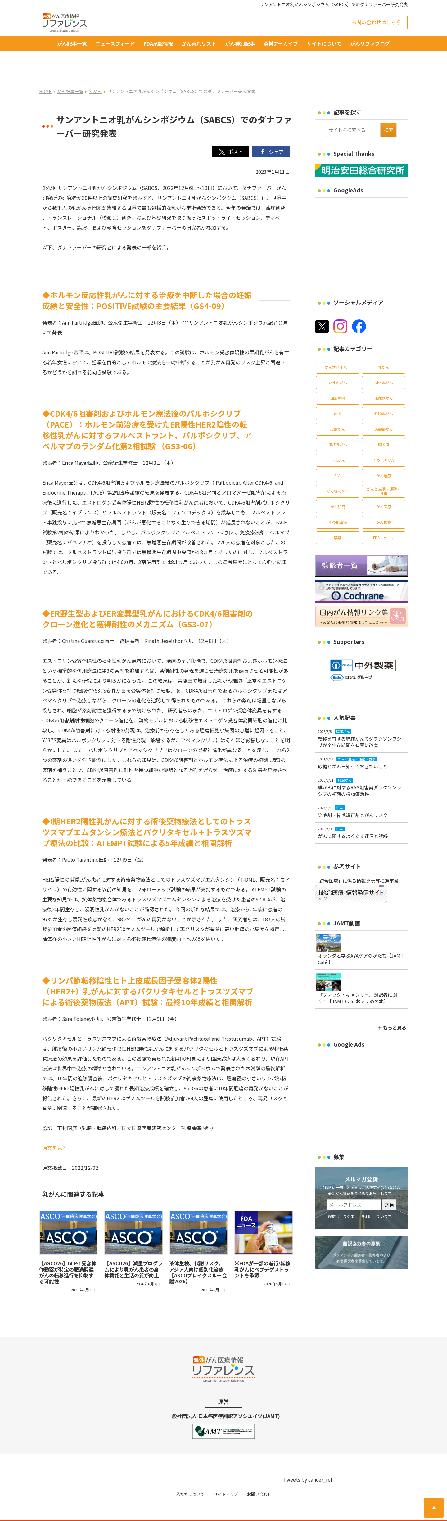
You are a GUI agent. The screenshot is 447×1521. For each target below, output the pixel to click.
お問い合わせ (259, 1474)
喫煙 (337, 517)
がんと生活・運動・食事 (383, 471)
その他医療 (337, 502)
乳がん (383, 347)
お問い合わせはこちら (376, 22)
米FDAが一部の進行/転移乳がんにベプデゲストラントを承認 (262, 1249)
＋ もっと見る (391, 1007)
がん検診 (383, 502)
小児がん (337, 440)
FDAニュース (383, 517)
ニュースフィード (115, 43)
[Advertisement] (367, 224)
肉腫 (337, 393)
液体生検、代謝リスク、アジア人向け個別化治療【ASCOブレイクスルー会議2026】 (198, 1252)
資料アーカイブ (281, 43)
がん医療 (383, 486)
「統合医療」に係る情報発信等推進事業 (357, 861)
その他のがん (383, 440)
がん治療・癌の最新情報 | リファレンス (111, 1511)
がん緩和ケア (338, 471)
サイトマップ (226, 1474)
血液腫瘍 (337, 378)
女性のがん (337, 362)
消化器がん (383, 362)
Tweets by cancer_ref (307, 1459)
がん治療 (383, 455)
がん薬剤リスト (199, 43)
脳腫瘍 (383, 424)
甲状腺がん (337, 424)
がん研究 (337, 486)
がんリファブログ (370, 43)
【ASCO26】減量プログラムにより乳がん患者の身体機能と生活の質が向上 (133, 1249)
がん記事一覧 (72, 43)
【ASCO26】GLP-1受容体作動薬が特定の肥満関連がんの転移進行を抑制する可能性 (67, 1252)
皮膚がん (337, 409)
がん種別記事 (240, 43)
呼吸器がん (383, 393)
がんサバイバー (338, 347)
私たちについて (190, 1474)
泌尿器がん (383, 378)
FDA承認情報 (158, 43)
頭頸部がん (383, 409)
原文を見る (54, 1128)
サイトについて (324, 43)
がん (337, 455)
